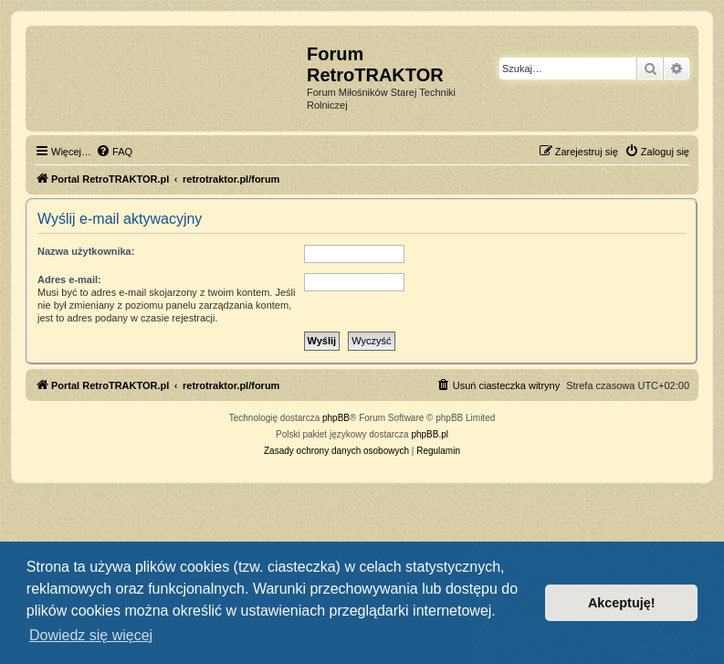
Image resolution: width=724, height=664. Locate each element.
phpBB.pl (429, 434)
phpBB (336, 418)
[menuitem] (114, 152)
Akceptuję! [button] (622, 602)
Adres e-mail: (69, 279)
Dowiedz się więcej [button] (90, 635)
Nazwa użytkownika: (85, 251)
